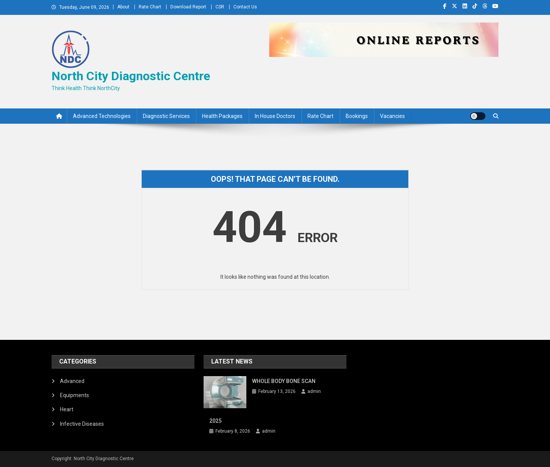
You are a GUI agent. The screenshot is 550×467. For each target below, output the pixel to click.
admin (314, 391)
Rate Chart (150, 7)
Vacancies (392, 116)
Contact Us (245, 7)
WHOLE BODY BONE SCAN (283, 381)
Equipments (74, 395)
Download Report (188, 7)
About (123, 7)
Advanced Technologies (102, 116)
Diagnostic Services (166, 116)
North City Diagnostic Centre (131, 76)
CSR (219, 7)
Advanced (72, 381)
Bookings (357, 116)
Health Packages (222, 116)
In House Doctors (275, 116)
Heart (66, 409)
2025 (215, 421)
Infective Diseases (82, 424)
